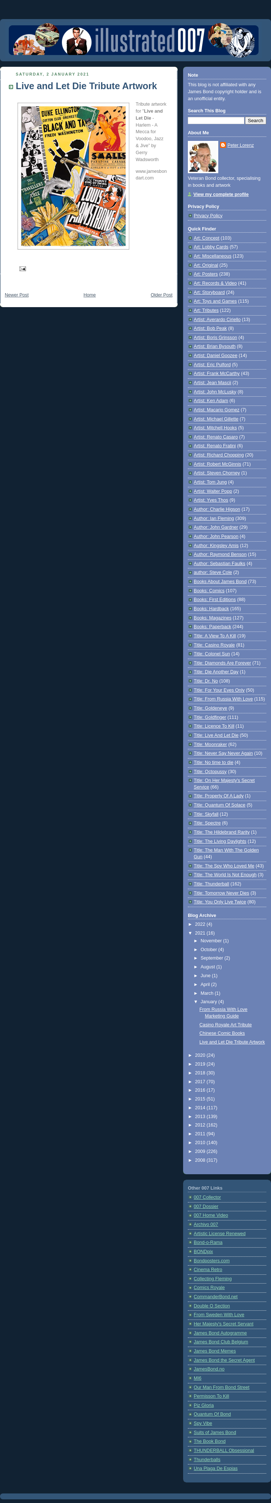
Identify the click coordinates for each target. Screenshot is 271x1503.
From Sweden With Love (219, 1314)
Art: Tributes (206, 310)
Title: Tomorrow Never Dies (221, 893)
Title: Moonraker (210, 744)
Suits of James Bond (215, 1432)
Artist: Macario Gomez (217, 409)
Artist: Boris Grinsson (215, 337)
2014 (201, 1107)
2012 (201, 1125)
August (208, 966)
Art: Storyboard (209, 292)
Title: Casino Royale (214, 645)
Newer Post (17, 295)
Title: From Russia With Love (223, 699)
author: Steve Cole (213, 572)
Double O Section (212, 1306)
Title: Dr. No (206, 681)
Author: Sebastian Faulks (219, 563)
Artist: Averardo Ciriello (217, 319)
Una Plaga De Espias (216, 1468)
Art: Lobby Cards (211, 247)
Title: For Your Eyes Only (219, 690)
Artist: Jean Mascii (212, 382)
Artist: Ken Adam (211, 400)
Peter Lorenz (240, 145)
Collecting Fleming (213, 1278)
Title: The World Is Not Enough (225, 874)
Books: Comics (209, 590)
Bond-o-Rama (208, 1242)
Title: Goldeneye (210, 708)
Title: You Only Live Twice (220, 902)
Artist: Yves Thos (211, 500)
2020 (201, 1055)
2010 (201, 1142)
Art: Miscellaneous (212, 256)
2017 (201, 1081)
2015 (201, 1099)
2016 (201, 1090)
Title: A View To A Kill (215, 635)
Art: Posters (206, 274)
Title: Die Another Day (216, 671)
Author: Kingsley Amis (216, 545)
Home (89, 295)
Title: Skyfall (206, 814)
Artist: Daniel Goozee (215, 355)
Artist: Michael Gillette (216, 419)
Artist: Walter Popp (213, 491)
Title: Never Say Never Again (223, 753)
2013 (201, 1116)
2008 (201, 1160)
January (209, 1001)
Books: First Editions (215, 599)
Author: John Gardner (216, 527)
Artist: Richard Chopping (219, 455)
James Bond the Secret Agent (224, 1360)
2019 (201, 1064)
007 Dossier (206, 1206)
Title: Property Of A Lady (219, 795)
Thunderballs (207, 1459)
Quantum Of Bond (212, 1414)
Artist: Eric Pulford (212, 364)
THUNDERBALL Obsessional (224, 1450)
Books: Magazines (212, 618)
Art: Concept (206, 238)
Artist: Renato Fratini (215, 445)
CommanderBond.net (216, 1296)
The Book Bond (210, 1441)
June (206, 975)
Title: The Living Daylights (220, 841)
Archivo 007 (206, 1224)
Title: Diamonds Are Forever (222, 663)
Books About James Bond (220, 581)
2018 (201, 1073)
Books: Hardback (211, 608)
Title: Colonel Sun (212, 653)
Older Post (161, 295)
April (206, 984)
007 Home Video (211, 1215)
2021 (201, 933)
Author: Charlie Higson (217, 509)
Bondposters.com (212, 1260)
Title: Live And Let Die (216, 735)
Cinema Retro (208, 1269)
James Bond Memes (215, 1351)
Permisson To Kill (211, 1396)
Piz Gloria (204, 1405)
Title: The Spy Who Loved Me (224, 866)
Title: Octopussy (210, 771)
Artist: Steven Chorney (217, 473)
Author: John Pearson (216, 536)
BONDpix (203, 1251)
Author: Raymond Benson (220, 554)
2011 (201, 1133)
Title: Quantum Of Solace (219, 805)
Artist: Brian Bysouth (214, 346)
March (208, 993)
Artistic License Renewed (220, 1233)
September (212, 958)
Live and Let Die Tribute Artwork (86, 86)
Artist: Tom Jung (210, 482)
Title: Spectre (207, 823)
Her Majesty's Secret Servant (223, 1324)
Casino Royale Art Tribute (226, 1024)
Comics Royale (209, 1287)
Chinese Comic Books (222, 1033)
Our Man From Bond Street (221, 1387)
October (209, 949)
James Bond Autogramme (220, 1333)
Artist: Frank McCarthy (217, 373)
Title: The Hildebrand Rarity (222, 832)
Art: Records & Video (215, 283)
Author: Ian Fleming (214, 518)
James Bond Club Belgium (221, 1341)
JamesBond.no (209, 1369)
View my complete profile (221, 194)
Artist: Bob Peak (210, 328)
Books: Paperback (212, 626)
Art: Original (206, 265)
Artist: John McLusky (215, 391)
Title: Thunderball (211, 884)
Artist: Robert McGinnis (217, 464)
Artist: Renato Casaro (216, 437)
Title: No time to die (213, 762)
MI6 (197, 1378)
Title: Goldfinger (210, 717)
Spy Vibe (203, 1423)
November (212, 940)
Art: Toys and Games (215, 301)
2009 (201, 1151)
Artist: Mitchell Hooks (215, 427)
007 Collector (207, 1197)
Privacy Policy (208, 215)
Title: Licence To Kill (214, 726)
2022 (201, 924)
